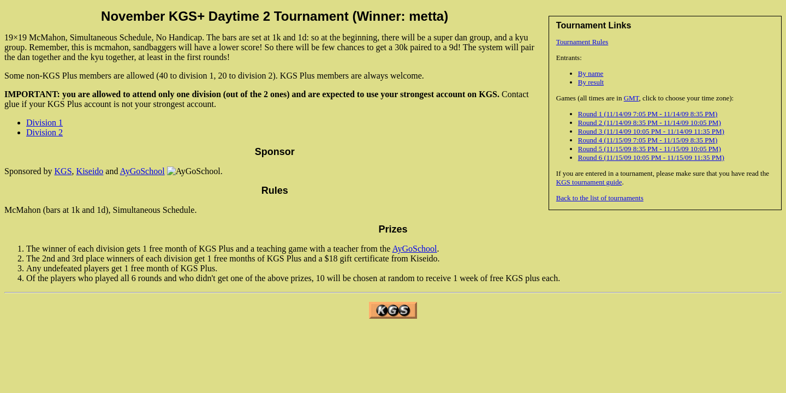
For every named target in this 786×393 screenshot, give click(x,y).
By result (591, 82)
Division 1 (44, 122)
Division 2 (44, 132)
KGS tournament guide (589, 182)
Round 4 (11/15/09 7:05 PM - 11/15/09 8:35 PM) (647, 140)
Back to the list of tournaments (600, 198)
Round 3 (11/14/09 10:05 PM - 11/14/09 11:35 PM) (651, 131)
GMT (631, 98)
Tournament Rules (582, 42)
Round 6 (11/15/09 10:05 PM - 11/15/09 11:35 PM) (651, 157)
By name (591, 73)
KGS (63, 171)
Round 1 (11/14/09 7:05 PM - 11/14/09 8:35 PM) (647, 114)
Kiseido (90, 171)
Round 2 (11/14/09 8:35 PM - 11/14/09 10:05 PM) (649, 122)
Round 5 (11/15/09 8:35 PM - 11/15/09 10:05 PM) (649, 149)
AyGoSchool (142, 171)
